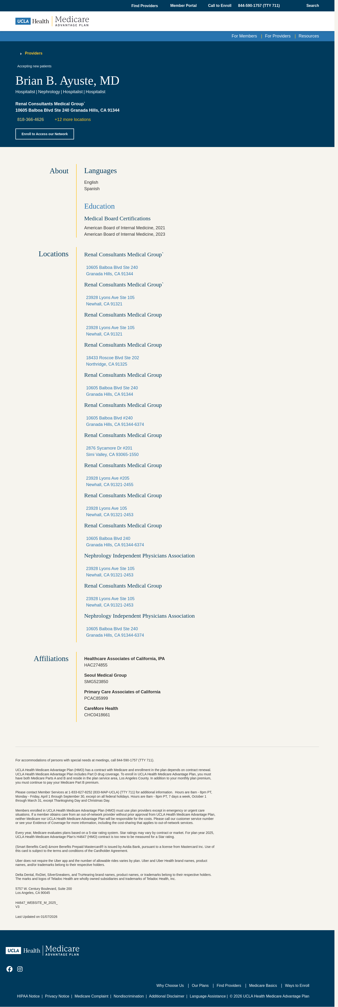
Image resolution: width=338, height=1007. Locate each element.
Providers (33, 53)
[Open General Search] (311, 5)
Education (99, 206)
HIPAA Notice (28, 996)
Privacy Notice (57, 996)
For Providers (278, 36)
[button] (145, 6)
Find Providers (229, 986)
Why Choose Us (170, 986)
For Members (244, 36)
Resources (309, 36)
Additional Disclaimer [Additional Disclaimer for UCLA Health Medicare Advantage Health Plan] (166, 996)
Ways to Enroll (297, 986)
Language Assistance (208, 996)
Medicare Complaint (91, 996)
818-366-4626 (30, 119)
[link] (9, 969)
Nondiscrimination (129, 996)
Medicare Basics (263, 986)
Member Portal (183, 6)
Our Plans (200, 986)
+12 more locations (73, 119)
